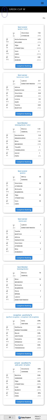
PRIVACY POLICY (38, 417)
